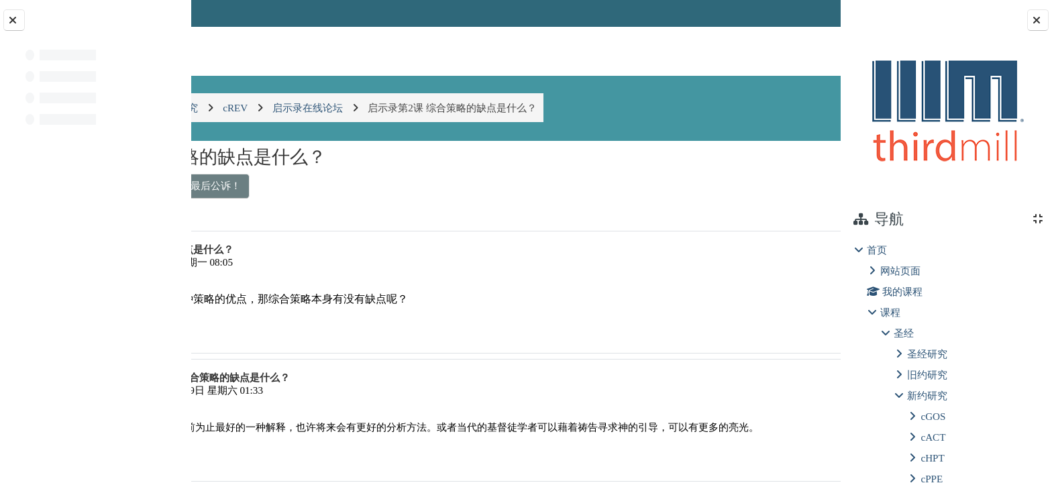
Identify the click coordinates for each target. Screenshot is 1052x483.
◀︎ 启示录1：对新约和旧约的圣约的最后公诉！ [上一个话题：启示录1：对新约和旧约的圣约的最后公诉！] (324, 185)
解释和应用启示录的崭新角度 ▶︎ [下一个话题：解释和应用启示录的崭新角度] (740, 185)
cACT (932, 437)
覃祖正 (268, 262)
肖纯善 (286, 390)
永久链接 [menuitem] (745, 331)
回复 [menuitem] (793, 331)
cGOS (932, 416)
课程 (890, 312)
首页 (877, 250)
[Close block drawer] (1038, 20)
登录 (805, 13)
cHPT (932, 458)
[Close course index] (14, 20)
